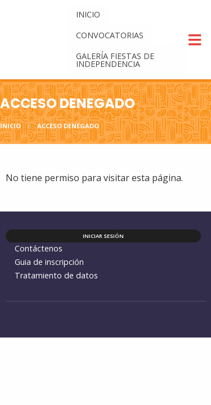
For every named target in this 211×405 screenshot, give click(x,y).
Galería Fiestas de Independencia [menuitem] (115, 60)
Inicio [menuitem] (88, 14)
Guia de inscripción (49, 261)
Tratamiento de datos (56, 275)
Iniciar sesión (103, 236)
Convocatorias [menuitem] (109, 35)
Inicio (10, 126)
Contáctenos (38, 248)
